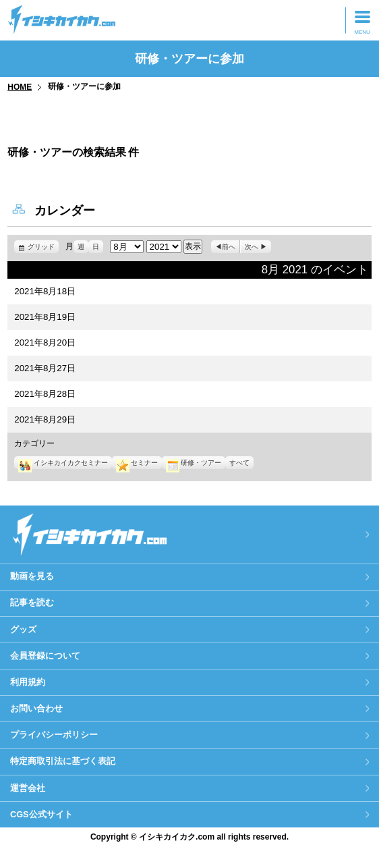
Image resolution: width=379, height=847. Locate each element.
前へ (228, 246)
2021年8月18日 (45, 291)
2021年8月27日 (45, 368)
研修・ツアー (193, 462)
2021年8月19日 (45, 317)
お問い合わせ (36, 708)
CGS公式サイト (41, 814)
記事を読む (32, 602)
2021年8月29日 (45, 419)
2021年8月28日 (45, 394)
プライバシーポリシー (54, 735)
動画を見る (32, 576)
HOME (19, 87)
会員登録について (45, 656)
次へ (251, 246)
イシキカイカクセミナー (62, 462)
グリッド (43, 246)
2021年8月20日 (45, 342)
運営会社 (27, 788)
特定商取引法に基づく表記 (62, 761)
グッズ (23, 629)
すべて (239, 462)
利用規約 (27, 682)
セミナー (137, 462)
